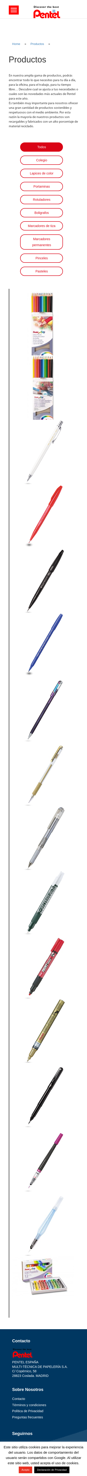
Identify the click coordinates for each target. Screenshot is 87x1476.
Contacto (18, 1399)
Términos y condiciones (29, 1405)
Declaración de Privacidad (52, 1469)
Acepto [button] (25, 1469)
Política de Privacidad (28, 1411)
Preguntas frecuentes (27, 1417)
